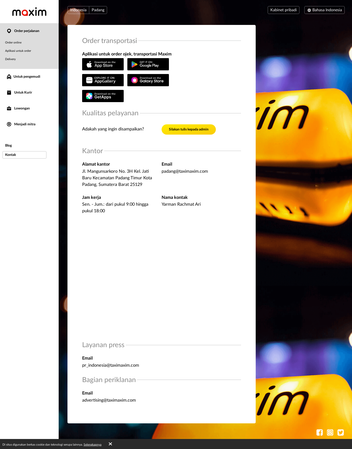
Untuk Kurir (19, 92)
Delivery (10, 59)
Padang (98, 10)
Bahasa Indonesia (324, 10)
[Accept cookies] (110, 444)
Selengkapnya (92, 444)
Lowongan (18, 108)
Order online (13, 42)
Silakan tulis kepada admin (189, 129)
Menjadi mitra (20, 124)
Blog (8, 145)
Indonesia (78, 10)
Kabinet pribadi (283, 10)
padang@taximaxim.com (185, 171)
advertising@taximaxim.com (109, 400)
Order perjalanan (22, 31)
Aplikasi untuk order (18, 50)
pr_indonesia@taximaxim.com (110, 365)
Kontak (10, 155)
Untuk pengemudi (23, 77)
